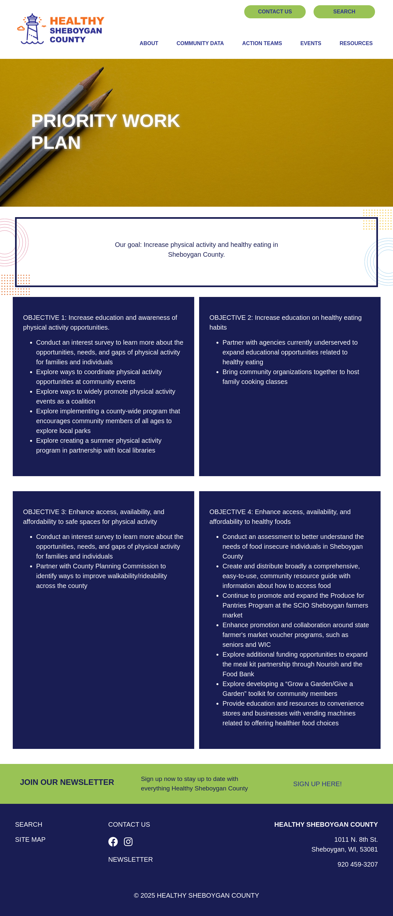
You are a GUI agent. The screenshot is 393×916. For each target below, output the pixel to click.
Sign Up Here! (317, 783)
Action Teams (262, 43)
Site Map (30, 839)
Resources (356, 43)
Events (310, 43)
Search (344, 11)
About (149, 43)
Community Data (200, 43)
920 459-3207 (358, 864)
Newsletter (130, 859)
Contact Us (275, 11)
